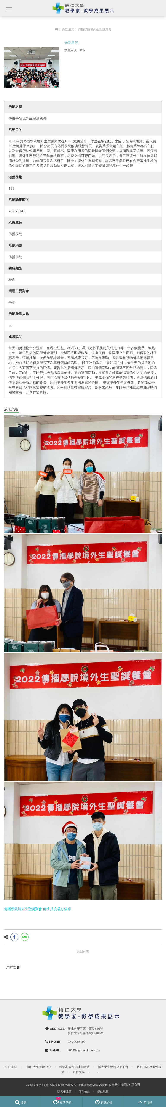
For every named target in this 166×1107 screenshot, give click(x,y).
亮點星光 (68, 29)
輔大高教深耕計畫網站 (74, 1067)
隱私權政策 (64, 1091)
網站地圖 (103, 1091)
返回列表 (83, 951)
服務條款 (84, 1091)
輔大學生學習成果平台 (113, 1067)
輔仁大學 (79, 1072)
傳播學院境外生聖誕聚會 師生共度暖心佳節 (37, 909)
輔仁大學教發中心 (39, 1067)
